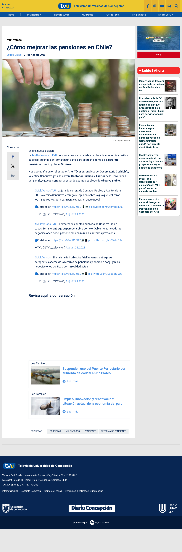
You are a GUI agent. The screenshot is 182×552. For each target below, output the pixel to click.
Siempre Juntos (61, 15)
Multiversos (87, 15)
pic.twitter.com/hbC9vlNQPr (105, 240)
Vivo (158, 54)
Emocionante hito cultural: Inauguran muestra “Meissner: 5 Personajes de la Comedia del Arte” (151, 205)
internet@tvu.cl (10, 491)
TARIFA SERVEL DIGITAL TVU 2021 (21, 484)
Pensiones (90, 431)
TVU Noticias (33, 15)
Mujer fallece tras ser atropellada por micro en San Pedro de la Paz (151, 86)
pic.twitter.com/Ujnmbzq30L (106, 206)
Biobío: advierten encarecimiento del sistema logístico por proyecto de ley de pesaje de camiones (151, 161)
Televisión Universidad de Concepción (37, 466)
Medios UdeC (164, 15)
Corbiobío (55, 431)
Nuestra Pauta (112, 15)
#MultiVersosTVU (45, 190)
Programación (139, 15)
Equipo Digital (14, 54)
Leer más (70, 381)
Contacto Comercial (31, 491)
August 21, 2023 (75, 214)
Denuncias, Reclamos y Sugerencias (84, 491)
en (44, 155)
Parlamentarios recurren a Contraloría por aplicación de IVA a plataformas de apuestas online (149, 183)
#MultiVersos (43, 257)
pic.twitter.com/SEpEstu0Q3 (105, 273)
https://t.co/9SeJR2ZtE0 (66, 206)
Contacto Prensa (53, 491)
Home (11, 15)
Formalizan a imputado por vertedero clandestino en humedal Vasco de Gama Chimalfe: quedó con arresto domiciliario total (149, 136)
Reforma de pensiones (113, 431)
